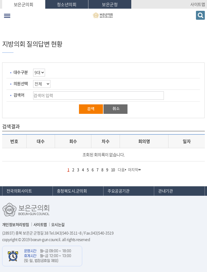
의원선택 (20, 84)
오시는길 (58, 224)
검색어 (19, 95)
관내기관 (165, 191)
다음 (121, 169)
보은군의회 (23, 4)
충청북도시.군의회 (72, 191)
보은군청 (110, 4)
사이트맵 (197, 4)
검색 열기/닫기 (200, 15)
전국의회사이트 (19, 191)
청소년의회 (67, 4)
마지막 (133, 169)
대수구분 (20, 72)
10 (113, 169)
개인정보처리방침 (15, 224)
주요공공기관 (118, 191)
